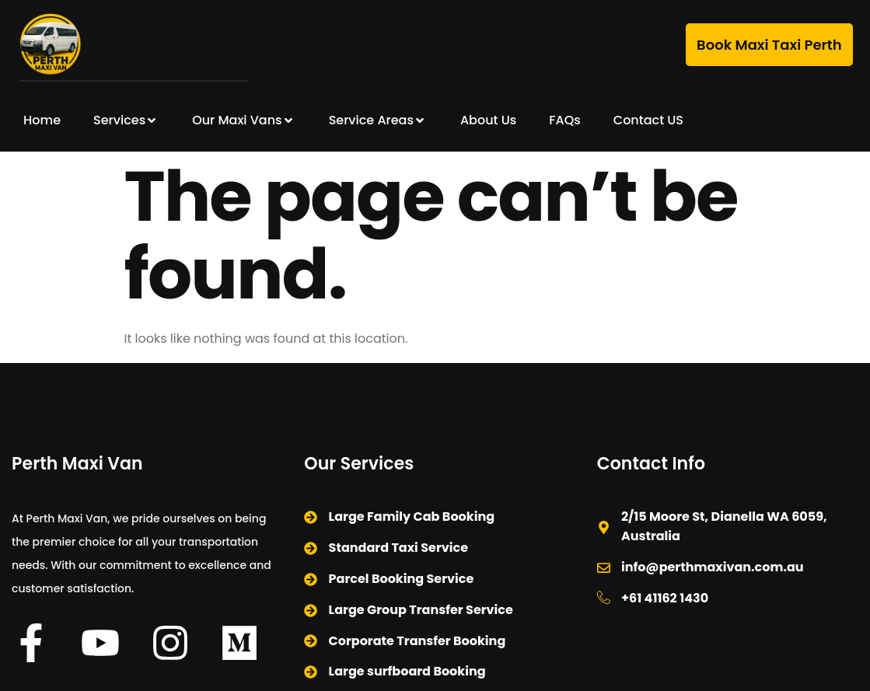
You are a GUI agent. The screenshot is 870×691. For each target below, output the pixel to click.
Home (42, 120)
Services (126, 120)
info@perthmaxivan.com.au (472, 44)
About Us (488, 120)
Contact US (648, 120)
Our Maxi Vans (243, 120)
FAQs (565, 120)
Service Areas (378, 120)
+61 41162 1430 (766, 120)
